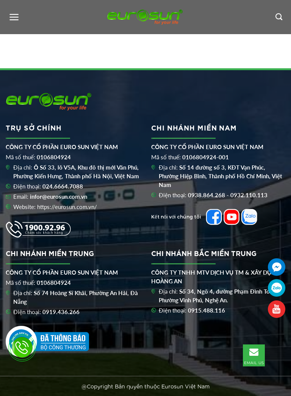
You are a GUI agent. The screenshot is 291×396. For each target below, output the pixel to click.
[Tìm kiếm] (278, 17)
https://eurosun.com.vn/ (67, 206)
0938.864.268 (206, 195)
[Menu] (14, 17)
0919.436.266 (61, 311)
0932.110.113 (249, 195)
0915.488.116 (206, 310)
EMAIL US (254, 355)
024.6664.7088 (62, 186)
